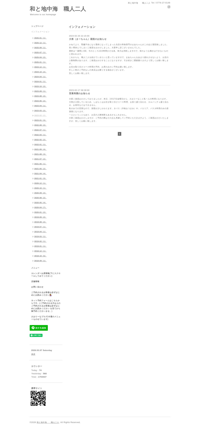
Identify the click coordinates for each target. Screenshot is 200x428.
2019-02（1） (40, 241)
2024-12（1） (40, 67)
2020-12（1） (40, 183)
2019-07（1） (40, 227)
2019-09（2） (40, 217)
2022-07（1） (40, 130)
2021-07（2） (40, 159)
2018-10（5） (40, 256)
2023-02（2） (40, 115)
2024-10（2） (40, 72)
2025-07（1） (40, 52)
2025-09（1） (40, 48)
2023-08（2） (40, 96)
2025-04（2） (40, 57)
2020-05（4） (40, 203)
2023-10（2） (40, 86)
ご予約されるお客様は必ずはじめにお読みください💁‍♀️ (45, 293)
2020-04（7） (40, 207)
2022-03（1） (40, 135)
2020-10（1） (40, 188)
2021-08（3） (40, 154)
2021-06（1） (40, 164)
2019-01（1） (40, 246)
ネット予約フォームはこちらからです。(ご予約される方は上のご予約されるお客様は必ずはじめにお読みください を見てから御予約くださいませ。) (45, 305)
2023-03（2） (40, 111)
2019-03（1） (40, 236)
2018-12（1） (40, 251)
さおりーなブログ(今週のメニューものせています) (45, 318)
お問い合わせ (37, 287)
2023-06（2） (40, 101)
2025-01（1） (40, 62)
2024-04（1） (40, 77)
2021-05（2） (40, 169)
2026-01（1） (40, 38)
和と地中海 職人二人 (58, 9)
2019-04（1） (40, 232)
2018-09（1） (40, 261)
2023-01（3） (40, 120)
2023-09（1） (40, 91)
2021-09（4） (40, 149)
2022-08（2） (40, 125)
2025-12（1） (40, 43)
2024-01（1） (40, 81)
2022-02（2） (40, 140)
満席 (33, 354)
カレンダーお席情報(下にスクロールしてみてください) (45, 274)
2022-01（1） (40, 144)
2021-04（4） (40, 173)
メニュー (35, 268)
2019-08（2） (40, 222)
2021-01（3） (40, 178)
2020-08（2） (40, 198)
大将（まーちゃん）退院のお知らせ (88, 39)
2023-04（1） (40, 106)
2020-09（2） (40, 193)
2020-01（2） (40, 212)
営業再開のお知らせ (79, 93)
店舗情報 (35, 281)
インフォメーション (40, 32)
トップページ (37, 26)
